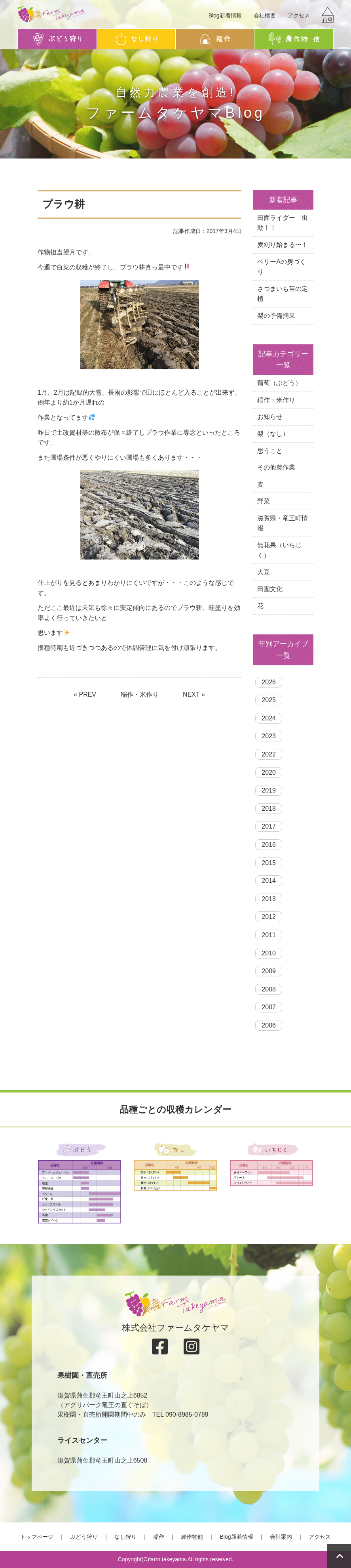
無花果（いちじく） (279, 550)
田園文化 (270, 589)
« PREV (85, 694)
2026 (269, 682)
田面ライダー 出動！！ (282, 222)
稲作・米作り (140, 694)
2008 (269, 989)
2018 (269, 808)
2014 (269, 880)
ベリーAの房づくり (281, 266)
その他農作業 (276, 467)
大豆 (263, 572)
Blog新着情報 (225, 15)
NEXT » (194, 694)
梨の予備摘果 (276, 315)
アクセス (299, 15)
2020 (269, 772)
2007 (269, 1007)
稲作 (158, 1537)
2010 (269, 953)
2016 (269, 844)
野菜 (263, 501)
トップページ (36, 1537)
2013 (269, 899)
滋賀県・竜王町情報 (282, 523)
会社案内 (281, 1537)
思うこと (270, 450)
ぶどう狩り (84, 1537)
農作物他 (192, 1537)
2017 (269, 826)
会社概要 (265, 15)
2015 (269, 862)
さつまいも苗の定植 (282, 293)
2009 (269, 971)
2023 (269, 736)
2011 (269, 935)
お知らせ (270, 416)
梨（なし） (273, 433)
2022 (269, 754)
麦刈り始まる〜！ (282, 244)
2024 (269, 718)
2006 (269, 1025)
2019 (269, 790)
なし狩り (125, 1537)
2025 (269, 700)
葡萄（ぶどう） (279, 383)
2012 (269, 916)
